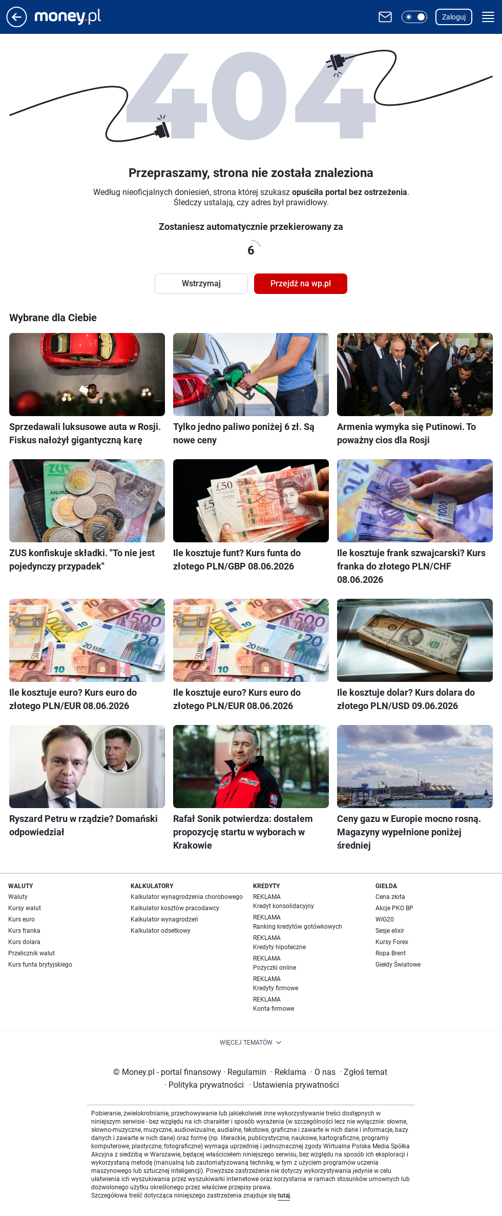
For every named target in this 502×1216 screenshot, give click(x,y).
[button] (414, 17)
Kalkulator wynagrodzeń (164, 919)
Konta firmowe (273, 1008)
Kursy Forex (391, 942)
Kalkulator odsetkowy (161, 930)
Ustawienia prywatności (294, 1085)
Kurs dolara (24, 942)
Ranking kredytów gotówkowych (297, 926)
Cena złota (390, 896)
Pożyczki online (274, 967)
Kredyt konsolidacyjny (283, 906)
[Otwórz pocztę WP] (385, 17)
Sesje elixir (389, 930)
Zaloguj (454, 17)
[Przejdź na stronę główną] (16, 24)
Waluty (18, 896)
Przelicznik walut (31, 953)
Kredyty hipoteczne (279, 947)
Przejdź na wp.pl (300, 283)
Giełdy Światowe (398, 964)
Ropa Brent (390, 953)
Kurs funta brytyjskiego (40, 964)
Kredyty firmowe (275, 988)
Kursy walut (24, 908)
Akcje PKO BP (394, 908)
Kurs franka (24, 930)
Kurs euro (21, 919)
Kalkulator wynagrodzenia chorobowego (187, 896)
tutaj (284, 1195)
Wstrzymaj (201, 283)
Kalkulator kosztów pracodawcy (175, 908)
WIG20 (384, 919)
